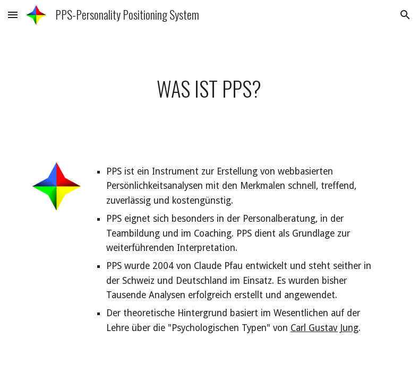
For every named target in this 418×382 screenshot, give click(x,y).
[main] (209, 88)
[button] (12, 14)
